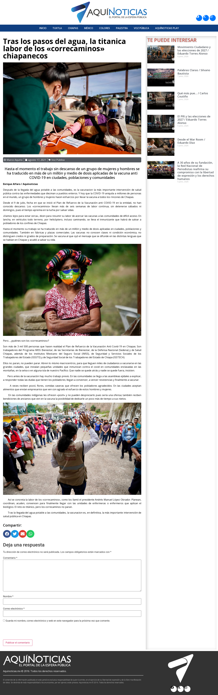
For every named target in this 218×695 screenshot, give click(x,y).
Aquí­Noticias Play (167, 28)
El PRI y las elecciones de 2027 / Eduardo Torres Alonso (193, 120)
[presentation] (26, 632)
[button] (7, 534)
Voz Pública (141, 28)
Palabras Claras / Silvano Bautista (193, 71)
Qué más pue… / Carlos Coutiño (192, 94)
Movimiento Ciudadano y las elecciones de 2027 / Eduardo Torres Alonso (194, 50)
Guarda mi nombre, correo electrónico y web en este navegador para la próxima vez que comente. (58, 621)
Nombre (8, 596)
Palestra (122, 28)
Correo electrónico (14, 609)
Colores (104, 28)
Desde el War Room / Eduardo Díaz (191, 141)
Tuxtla (57, 28)
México (88, 28)
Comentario (10, 558)
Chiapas (73, 28)
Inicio (42, 28)
